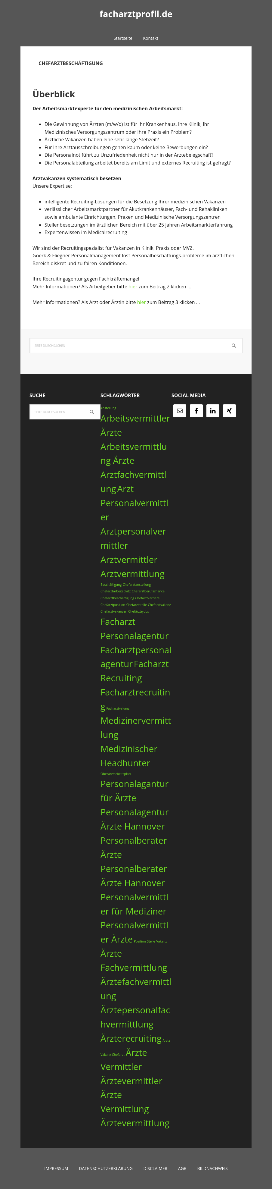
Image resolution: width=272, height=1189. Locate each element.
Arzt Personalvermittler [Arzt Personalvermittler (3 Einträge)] (134, 503)
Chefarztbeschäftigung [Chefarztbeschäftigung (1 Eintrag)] (117, 598)
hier (133, 286)
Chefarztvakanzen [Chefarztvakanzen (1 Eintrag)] (113, 611)
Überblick (62, 92)
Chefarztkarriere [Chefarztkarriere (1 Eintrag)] (147, 598)
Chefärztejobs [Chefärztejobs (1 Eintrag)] (138, 611)
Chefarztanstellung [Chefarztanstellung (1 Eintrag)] (137, 584)
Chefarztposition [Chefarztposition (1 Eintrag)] (112, 605)
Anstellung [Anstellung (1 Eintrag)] (108, 408)
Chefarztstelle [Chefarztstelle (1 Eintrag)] (136, 605)
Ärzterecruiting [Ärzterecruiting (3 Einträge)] (131, 1038)
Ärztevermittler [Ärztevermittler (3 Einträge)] (131, 1081)
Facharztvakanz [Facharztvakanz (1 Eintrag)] (118, 708)
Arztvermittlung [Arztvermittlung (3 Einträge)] (132, 574)
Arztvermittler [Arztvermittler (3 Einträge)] (128, 560)
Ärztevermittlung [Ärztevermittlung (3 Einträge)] (134, 1123)
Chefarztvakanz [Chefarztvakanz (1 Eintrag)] (159, 605)
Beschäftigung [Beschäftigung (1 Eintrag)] (111, 584)
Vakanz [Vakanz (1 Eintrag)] (161, 941)
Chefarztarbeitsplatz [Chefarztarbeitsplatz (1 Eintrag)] (115, 591)
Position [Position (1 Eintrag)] (140, 941)
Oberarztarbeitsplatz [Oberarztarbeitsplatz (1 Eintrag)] (115, 774)
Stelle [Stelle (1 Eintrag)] (151, 941)
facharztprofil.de (136, 15)
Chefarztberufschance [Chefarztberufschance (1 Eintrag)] (148, 591)
